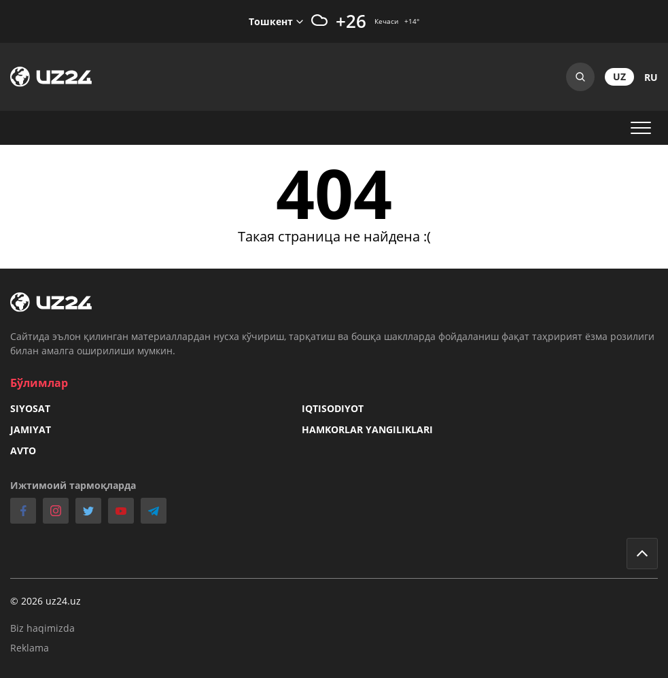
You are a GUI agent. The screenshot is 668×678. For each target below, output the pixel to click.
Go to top (642, 553)
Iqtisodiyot (333, 408)
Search (580, 77)
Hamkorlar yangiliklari (367, 429)
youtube (121, 511)
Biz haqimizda (42, 628)
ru (651, 77)
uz (619, 76)
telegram (153, 511)
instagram (56, 511)
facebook (23, 511)
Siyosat (30, 408)
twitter (88, 511)
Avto (23, 450)
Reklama (29, 647)
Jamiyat (30, 429)
